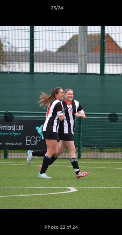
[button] (98, 9)
